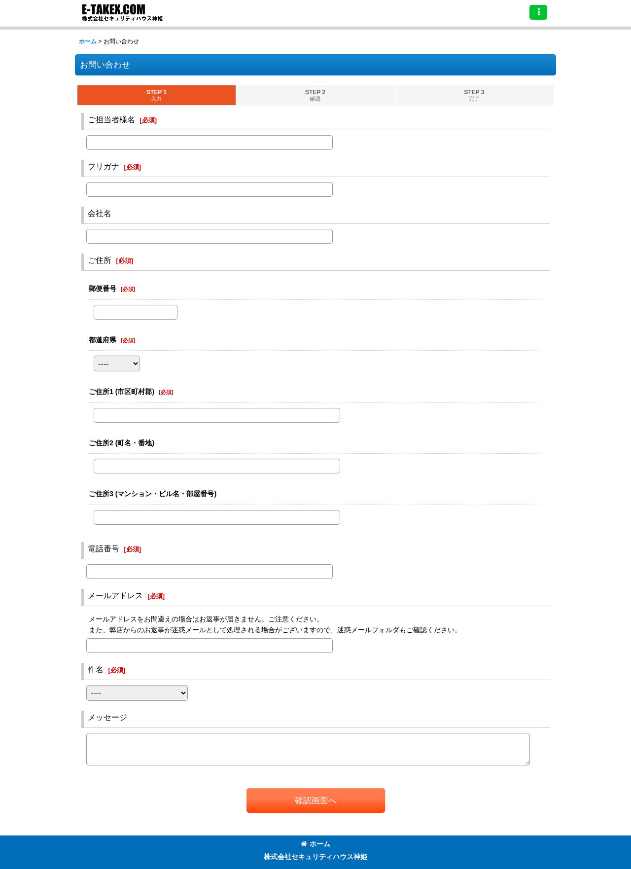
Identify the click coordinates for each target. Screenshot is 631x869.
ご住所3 (152, 494)
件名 (96, 669)
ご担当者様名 (111, 119)
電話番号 (103, 548)
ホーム (315, 844)
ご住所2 (121, 443)
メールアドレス (115, 595)
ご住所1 (121, 392)
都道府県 (102, 340)
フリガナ (103, 166)
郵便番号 (102, 288)
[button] (538, 12)
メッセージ (107, 717)
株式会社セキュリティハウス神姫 (315, 857)
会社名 (99, 213)
